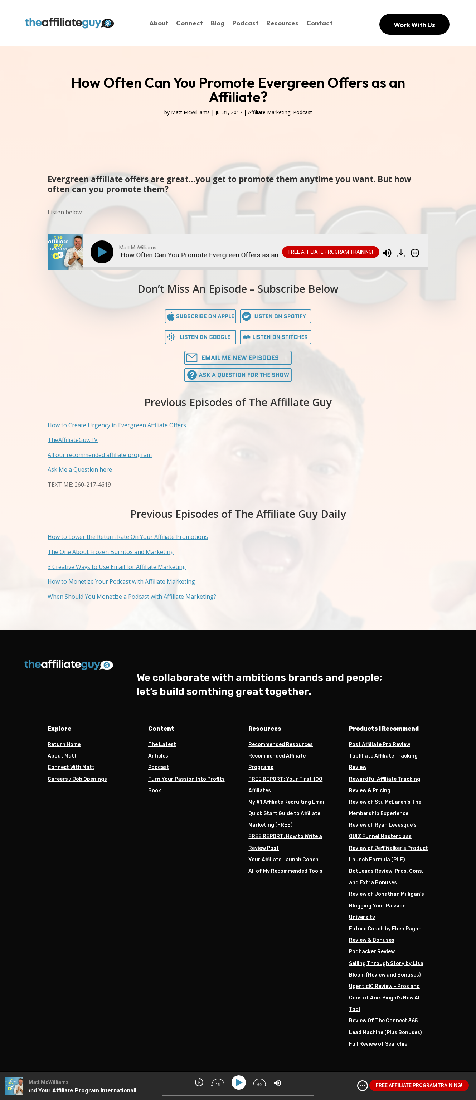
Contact (319, 23)
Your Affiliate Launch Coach (283, 860)
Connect (189, 23)
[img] (415, 253)
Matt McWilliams (190, 112)
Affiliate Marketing (269, 112)
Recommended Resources (280, 744)
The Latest (162, 744)
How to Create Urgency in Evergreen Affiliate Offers (117, 425)
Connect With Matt (71, 767)
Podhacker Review (372, 952)
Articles (158, 756)
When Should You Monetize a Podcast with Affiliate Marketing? (132, 596)
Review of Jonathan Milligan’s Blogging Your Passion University (386, 905)
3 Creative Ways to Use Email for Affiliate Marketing (117, 567)
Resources (282, 23)
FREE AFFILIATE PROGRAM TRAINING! (330, 252)
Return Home (64, 744)
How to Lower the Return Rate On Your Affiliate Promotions (128, 537)
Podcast (245, 23)
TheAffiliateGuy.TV (73, 440)
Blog (217, 23)
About (158, 23)
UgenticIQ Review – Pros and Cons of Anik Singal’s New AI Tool (384, 997)
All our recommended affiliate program (100, 455)
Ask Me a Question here (80, 469)
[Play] (103, 252)
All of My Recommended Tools (285, 871)
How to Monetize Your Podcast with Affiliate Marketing (121, 581)
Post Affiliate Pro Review (379, 744)
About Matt (62, 756)
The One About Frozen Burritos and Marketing (111, 552)
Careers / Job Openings (77, 779)
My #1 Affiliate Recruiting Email (287, 802)
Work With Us (414, 25)
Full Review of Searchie (378, 1044)
